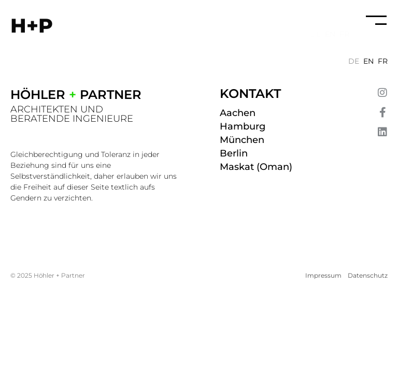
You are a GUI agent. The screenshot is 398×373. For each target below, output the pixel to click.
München (242, 140)
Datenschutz (368, 275)
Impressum (323, 275)
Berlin (234, 153)
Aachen (237, 113)
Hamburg (242, 126)
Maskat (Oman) (256, 167)
